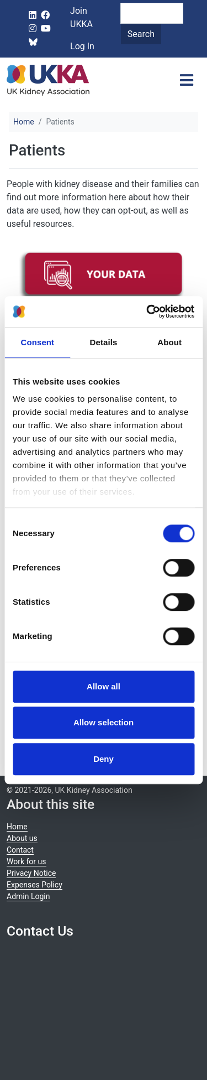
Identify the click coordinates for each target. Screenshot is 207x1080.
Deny (103, 759)
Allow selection (103, 722)
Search (141, 34)
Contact (20, 849)
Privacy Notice (31, 873)
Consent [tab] (37, 342)
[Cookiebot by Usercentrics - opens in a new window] (147, 311)
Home (23, 121)
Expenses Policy (34, 884)
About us (22, 838)
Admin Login (28, 896)
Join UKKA (81, 17)
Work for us (26, 861)
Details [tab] (104, 342)
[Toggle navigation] (186, 80)
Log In (82, 46)
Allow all (103, 686)
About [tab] (169, 342)
